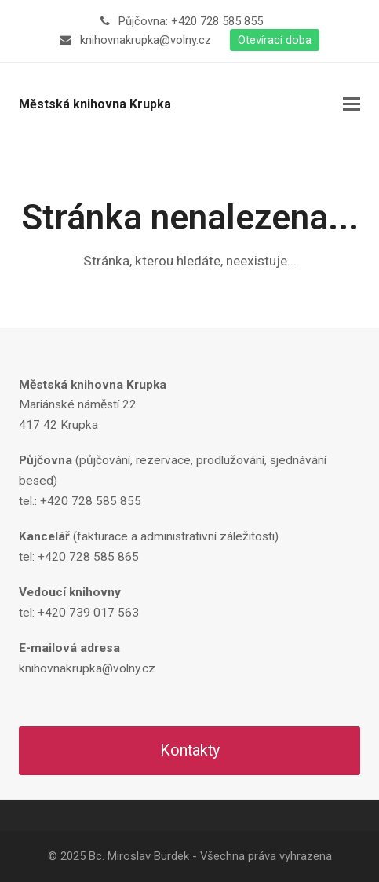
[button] (351, 104)
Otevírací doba (275, 40)
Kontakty (190, 750)
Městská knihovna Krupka (95, 104)
